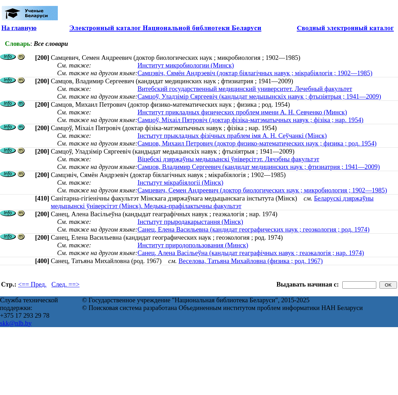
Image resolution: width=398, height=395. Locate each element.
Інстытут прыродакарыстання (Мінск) (190, 221)
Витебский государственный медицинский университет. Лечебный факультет (244, 88)
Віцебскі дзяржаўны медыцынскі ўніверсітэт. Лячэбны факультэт (228, 159)
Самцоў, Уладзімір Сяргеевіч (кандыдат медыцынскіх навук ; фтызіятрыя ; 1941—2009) (259, 96)
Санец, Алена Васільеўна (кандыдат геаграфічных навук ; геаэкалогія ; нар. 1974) (250, 252)
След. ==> (66, 284)
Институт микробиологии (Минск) (185, 65)
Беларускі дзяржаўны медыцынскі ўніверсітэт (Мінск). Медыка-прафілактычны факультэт (212, 202)
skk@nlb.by (16, 323)
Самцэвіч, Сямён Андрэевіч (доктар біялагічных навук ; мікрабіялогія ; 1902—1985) (254, 73)
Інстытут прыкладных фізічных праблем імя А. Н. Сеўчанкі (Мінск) (232, 135)
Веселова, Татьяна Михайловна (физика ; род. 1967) (250, 260)
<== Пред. (32, 284)
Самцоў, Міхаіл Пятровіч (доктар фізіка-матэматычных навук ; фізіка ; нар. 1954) (250, 120)
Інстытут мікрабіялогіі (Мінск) (180, 182)
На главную (18, 27)
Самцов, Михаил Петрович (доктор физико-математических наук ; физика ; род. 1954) (256, 143)
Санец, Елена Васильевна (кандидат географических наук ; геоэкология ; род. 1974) (253, 229)
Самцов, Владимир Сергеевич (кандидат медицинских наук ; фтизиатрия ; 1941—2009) (258, 166)
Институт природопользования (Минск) (192, 245)
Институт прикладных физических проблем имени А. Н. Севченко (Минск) (242, 112)
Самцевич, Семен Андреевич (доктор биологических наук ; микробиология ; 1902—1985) (262, 190)
